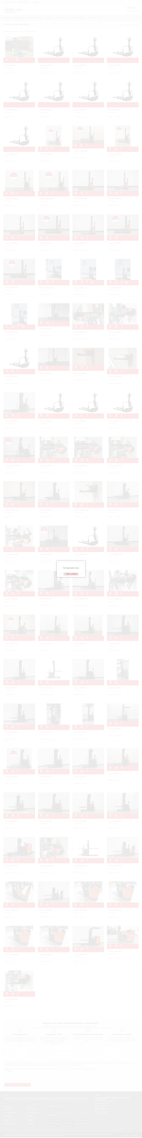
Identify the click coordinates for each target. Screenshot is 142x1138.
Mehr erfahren (71, 574)
